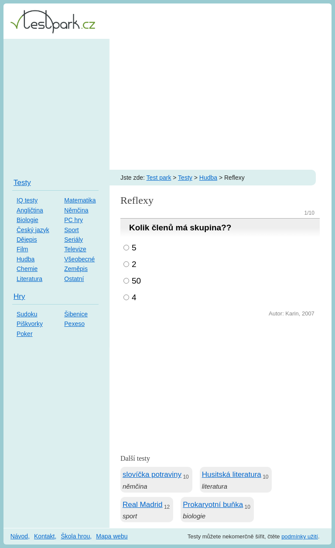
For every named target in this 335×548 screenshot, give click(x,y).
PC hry (73, 219)
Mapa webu (111, 536)
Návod (19, 536)
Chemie (27, 268)
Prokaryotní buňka (213, 504)
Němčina (76, 210)
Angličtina (30, 210)
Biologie (27, 219)
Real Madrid (143, 504)
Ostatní (74, 278)
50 (136, 280)
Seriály (73, 239)
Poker (25, 333)
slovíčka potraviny (152, 474)
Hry (19, 296)
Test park (159, 177)
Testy (185, 177)
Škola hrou (75, 536)
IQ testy (27, 200)
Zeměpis (76, 268)
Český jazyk (33, 229)
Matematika (80, 200)
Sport (71, 229)
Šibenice (76, 314)
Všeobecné (79, 259)
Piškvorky (30, 323)
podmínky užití (299, 536)
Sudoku (27, 314)
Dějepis (27, 239)
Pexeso (74, 323)
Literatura (29, 278)
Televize (75, 249)
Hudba (208, 177)
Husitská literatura (231, 474)
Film (22, 249)
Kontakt (44, 536)
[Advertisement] (167, 104)
